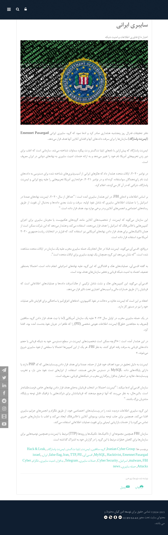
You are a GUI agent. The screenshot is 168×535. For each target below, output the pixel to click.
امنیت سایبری (47, 461)
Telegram (71, 461)
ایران (45, 455)
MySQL (99, 455)
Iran (66, 455)
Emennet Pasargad (135, 455)
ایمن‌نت (86, 449)
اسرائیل (123, 461)
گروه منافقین (98, 449)
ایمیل (125, 487)
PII (79, 455)
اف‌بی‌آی (88, 455)
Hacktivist (114, 455)
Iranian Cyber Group (121, 449)
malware (135, 461)
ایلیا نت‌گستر (73, 449)
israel (36, 455)
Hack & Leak (36, 449)
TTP (73, 455)
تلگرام (35, 461)
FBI (145, 461)
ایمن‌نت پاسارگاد (56, 449)
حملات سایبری (87, 461)
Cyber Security (107, 461)
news (116, 467)
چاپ (138, 487)
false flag (55, 455)
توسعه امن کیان (122, 512)
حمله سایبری (129, 467)
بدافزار (60, 461)
